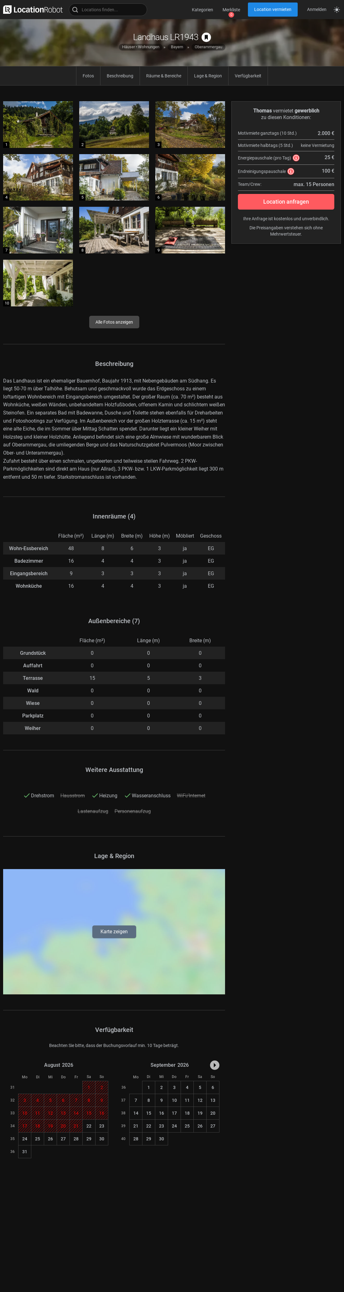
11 (187, 1100)
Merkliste (231, 9)
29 (88, 1138)
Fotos (88, 75)
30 (101, 1138)
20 (212, 1113)
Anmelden (316, 9)
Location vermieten (272, 9)
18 (187, 1113)
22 (88, 1125)
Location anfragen (286, 201)
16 (161, 1113)
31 (24, 1151)
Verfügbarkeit (248, 75)
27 (63, 1138)
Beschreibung (120, 75)
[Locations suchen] (108, 9)
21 (135, 1125)
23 (101, 1125)
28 (76, 1138)
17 (174, 1113)
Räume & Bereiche (163, 75)
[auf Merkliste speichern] (206, 37)
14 (135, 1113)
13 (212, 1100)
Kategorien (202, 9)
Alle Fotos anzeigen (114, 322)
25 (37, 1138)
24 (24, 1138)
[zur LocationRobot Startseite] (31, 9)
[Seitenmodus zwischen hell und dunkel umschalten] (337, 10)
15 (148, 1113)
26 (50, 1138)
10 (174, 1100)
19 (200, 1113)
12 (200, 1100)
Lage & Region (208, 75)
